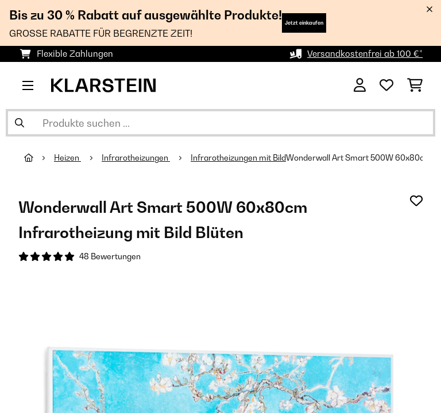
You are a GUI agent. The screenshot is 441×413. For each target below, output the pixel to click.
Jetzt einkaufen (304, 23)
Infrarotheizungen (136, 157)
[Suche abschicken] (19, 123)
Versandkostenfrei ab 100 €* (365, 54)
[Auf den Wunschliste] (416, 200)
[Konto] (360, 85)
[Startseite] (39, 157)
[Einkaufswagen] (415, 85)
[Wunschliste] (386, 85)
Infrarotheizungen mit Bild (238, 157)
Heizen (67, 157)
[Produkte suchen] (220, 123)
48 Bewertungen (110, 256)
